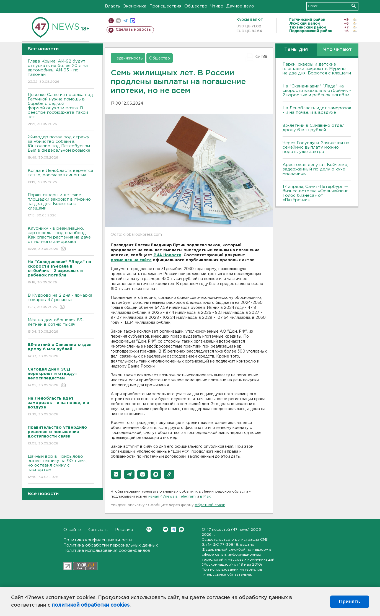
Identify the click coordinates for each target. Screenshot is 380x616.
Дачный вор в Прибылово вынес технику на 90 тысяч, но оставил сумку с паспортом (61, 467)
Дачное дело (240, 6)
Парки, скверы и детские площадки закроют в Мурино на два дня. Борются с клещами (61, 205)
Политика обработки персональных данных (110, 545)
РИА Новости (167, 255)
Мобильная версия (111, 20)
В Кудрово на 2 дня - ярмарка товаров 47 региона (61, 301)
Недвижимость (128, 58)
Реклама (124, 530)
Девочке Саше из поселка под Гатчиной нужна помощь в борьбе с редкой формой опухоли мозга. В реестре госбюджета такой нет (61, 109)
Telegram (173, 529)
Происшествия (165, 6)
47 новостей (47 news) (228, 529)
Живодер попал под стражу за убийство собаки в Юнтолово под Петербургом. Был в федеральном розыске (61, 147)
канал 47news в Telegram (172, 496)
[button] (116, 474)
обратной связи (210, 505)
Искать (353, 6)
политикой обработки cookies (91, 605)
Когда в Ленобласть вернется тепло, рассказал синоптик (61, 177)
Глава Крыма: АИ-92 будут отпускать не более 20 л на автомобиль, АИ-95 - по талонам (61, 71)
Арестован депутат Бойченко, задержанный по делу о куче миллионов (315, 169)
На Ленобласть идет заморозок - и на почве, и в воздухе (317, 110)
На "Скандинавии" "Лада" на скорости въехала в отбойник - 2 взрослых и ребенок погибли (317, 90)
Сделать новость (133, 29)
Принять (349, 601)
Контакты (97, 530)
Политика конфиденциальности (97, 540)
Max (181, 529)
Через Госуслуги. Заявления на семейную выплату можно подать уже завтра (316, 147)
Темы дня (296, 50)
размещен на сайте (131, 260)
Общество (195, 6)
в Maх (205, 496)
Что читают (337, 50)
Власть (112, 6)
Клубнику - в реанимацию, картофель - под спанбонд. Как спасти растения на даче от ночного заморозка (61, 239)
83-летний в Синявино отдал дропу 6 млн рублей (314, 128)
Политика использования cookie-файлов (106, 550)
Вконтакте (149, 529)
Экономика (134, 6)
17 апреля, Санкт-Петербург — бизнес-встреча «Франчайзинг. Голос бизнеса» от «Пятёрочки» (316, 193)
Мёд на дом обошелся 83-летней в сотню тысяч (61, 326)
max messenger (132, 20)
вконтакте (118, 20)
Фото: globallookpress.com (136, 234)
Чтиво (216, 6)
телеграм (125, 20)
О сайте (72, 530)
